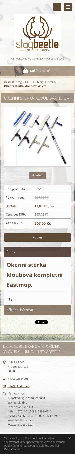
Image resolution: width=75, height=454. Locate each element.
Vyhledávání (57, 7)
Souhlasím (70, 438)
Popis (11, 251)
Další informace (13, 449)
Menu (68, 7)
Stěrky (40, 82)
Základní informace (21, 310)
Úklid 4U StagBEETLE (17, 82)
